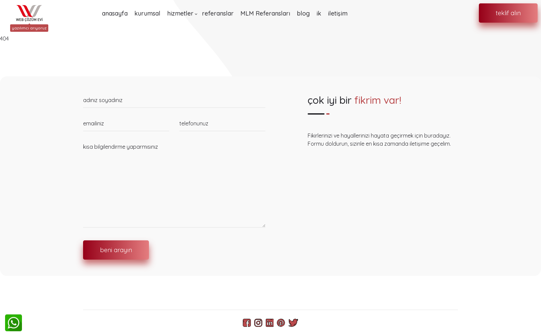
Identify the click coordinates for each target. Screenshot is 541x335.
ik (318, 13)
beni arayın (116, 250)
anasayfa (115, 13)
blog (303, 13)
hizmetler (180, 13)
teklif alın (508, 13)
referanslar (218, 13)
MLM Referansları (265, 13)
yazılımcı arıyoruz (29, 27)
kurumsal (147, 13)
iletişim (337, 13)
